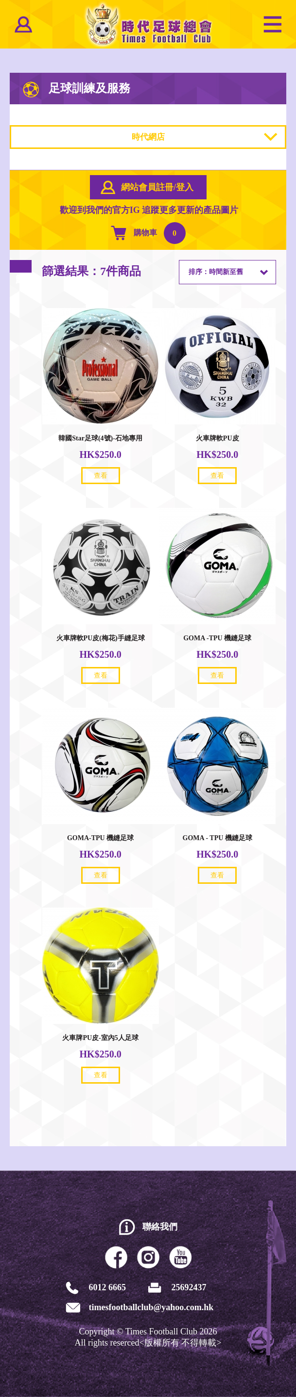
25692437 (189, 1287)
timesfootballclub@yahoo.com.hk (151, 1307)
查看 (100, 475)
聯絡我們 (159, 1227)
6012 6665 (107, 1287)
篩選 (21, 266)
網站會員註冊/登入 (157, 187)
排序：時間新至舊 (216, 272)
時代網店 (148, 137)
